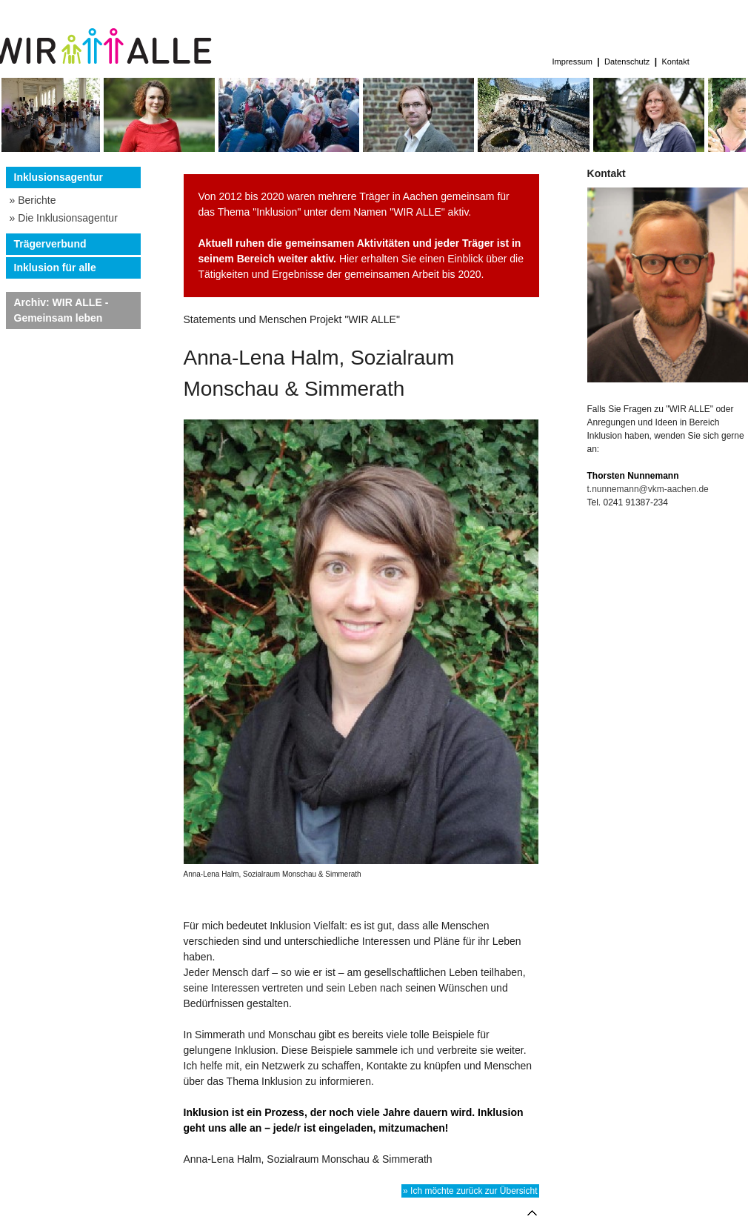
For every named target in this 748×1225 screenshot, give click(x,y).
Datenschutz (627, 61)
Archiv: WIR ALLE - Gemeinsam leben (61, 310)
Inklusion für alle (55, 267)
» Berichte (33, 200)
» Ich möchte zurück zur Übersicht (470, 1191)
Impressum (572, 61)
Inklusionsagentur (59, 177)
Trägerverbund (50, 244)
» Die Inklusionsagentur (64, 218)
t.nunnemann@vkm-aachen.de (648, 489)
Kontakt (675, 61)
